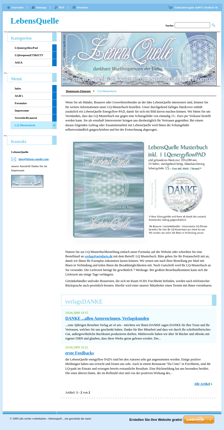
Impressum (22, 110)
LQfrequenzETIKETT (29, 55)
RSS (62, 7)
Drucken (82, 7)
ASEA (19, 62)
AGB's (19, 95)
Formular (21, 103)
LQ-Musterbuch (25, 125)
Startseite (17, 7)
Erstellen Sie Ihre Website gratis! (155, 420)
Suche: (170, 25)
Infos (18, 88)
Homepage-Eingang (78, 91)
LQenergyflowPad (26, 47)
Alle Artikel (202, 384)
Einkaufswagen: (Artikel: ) (196, 7)
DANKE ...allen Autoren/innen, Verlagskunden (107, 318)
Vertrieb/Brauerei (26, 117)
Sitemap (41, 7)
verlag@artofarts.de (99, 256)
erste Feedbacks (79, 353)
